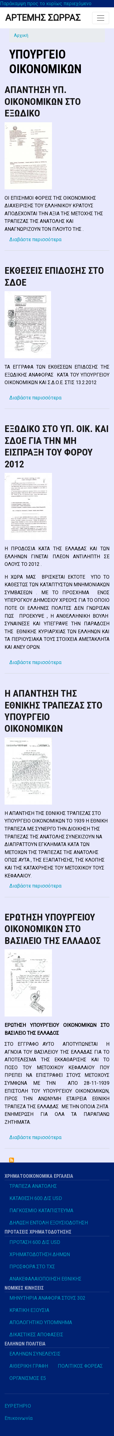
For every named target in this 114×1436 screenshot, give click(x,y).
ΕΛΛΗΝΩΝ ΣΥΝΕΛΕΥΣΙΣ (34, 1354)
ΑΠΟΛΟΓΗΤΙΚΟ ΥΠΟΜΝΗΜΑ (40, 1322)
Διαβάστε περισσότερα (35, 239)
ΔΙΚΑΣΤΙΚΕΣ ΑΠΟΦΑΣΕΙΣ (36, 1335)
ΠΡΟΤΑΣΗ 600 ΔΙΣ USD (34, 1242)
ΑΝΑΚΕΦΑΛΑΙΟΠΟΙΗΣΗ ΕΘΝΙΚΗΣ (45, 1279)
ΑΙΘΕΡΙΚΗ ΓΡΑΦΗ (28, 1366)
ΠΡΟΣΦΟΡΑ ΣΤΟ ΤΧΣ (32, 1267)
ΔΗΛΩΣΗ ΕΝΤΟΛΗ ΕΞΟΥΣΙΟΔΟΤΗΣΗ (48, 1223)
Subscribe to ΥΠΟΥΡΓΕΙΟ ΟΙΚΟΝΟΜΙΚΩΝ (11, 1160)
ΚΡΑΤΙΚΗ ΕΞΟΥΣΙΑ (29, 1310)
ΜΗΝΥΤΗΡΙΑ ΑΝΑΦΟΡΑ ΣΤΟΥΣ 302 (47, 1298)
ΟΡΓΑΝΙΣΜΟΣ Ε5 (27, 1378)
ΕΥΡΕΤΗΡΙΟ (18, 1406)
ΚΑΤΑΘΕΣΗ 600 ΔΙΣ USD (35, 1198)
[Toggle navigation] (100, 18)
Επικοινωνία (19, 1418)
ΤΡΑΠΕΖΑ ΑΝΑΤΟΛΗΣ (33, 1186)
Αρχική (21, 35)
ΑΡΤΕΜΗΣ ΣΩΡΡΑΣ (43, 18)
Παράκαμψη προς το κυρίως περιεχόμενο (46, 3)
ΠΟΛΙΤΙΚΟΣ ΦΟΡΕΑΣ (80, 1366)
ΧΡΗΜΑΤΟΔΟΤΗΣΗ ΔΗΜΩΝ (39, 1254)
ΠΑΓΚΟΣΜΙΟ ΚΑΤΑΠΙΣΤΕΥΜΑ (41, 1210)
